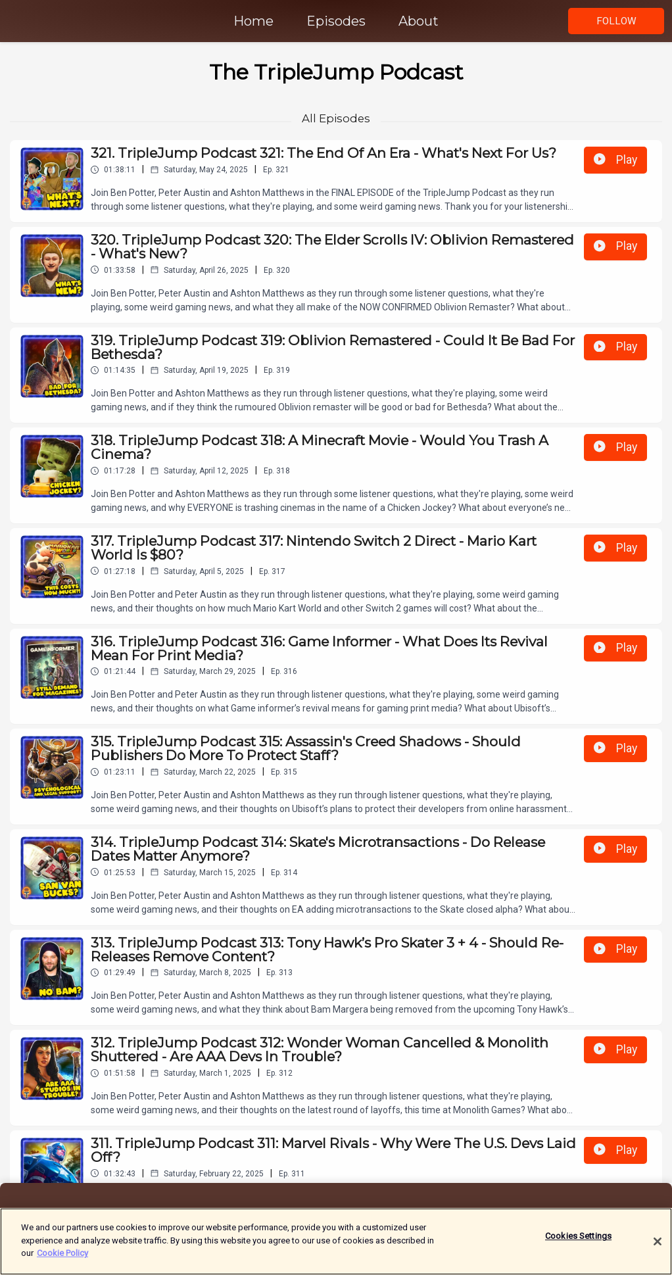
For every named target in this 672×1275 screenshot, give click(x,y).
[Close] (657, 1243)
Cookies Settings (578, 1238)
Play (615, 159)
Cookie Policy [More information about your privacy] (62, 1255)
